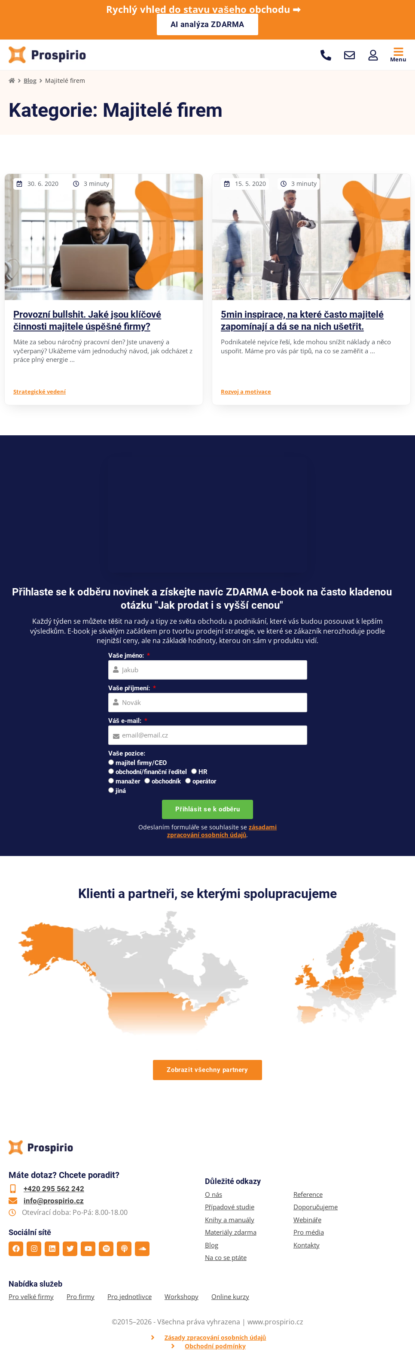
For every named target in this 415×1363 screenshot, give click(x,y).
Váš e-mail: (125, 721)
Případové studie (229, 1207)
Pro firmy (81, 1297)
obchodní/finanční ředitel (151, 772)
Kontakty (306, 1245)
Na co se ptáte (226, 1258)
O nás (213, 1194)
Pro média (308, 1232)
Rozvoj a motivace (246, 391)
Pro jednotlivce (129, 1297)
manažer (128, 781)
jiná (121, 791)
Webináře (307, 1220)
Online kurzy (230, 1297)
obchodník (166, 781)
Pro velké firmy (31, 1297)
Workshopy (181, 1297)
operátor (204, 781)
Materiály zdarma (230, 1232)
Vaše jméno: (127, 655)
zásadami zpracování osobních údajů (222, 831)
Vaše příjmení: (130, 688)
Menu (398, 59)
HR (203, 772)
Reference (308, 1194)
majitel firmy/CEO (141, 763)
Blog (30, 80)
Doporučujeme (315, 1207)
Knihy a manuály (229, 1220)
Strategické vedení (39, 391)
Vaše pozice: (126, 753)
